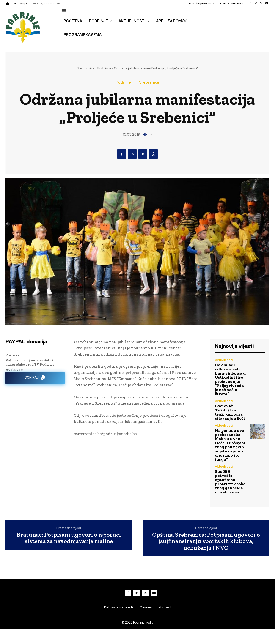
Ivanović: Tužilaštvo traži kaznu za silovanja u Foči (230, 412)
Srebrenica (149, 82)
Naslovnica (85, 68)
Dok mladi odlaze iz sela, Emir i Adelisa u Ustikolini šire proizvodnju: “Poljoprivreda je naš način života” (230, 379)
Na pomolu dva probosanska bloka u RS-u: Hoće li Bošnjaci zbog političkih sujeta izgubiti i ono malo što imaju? (230, 445)
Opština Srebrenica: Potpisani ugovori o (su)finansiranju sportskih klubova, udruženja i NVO (206, 541)
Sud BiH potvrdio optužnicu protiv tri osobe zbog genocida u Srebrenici (230, 482)
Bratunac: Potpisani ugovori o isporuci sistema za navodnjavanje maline (69, 537)
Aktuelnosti (224, 359)
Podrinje (104, 68)
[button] (67, 44)
